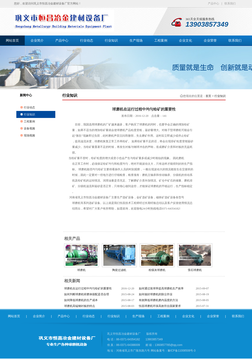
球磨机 (81, 270)
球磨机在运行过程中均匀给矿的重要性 (88, 288)
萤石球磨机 (195, 270)
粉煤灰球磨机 (157, 270)
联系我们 (230, 3)
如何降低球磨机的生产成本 (81, 300)
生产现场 (136, 40)
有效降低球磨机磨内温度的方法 (158, 300)
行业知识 (111, 40)
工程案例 (160, 40)
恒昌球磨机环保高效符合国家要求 (160, 306)
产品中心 (213, 3)
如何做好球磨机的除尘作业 (155, 294)
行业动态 (86, 40)
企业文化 (185, 40)
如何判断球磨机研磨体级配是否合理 (86, 294)
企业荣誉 (210, 40)
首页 (208, 96)
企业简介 (37, 40)
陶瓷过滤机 (119, 270)
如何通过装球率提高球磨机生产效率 (161, 288)
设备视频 (29, 128)
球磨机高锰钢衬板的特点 (79, 306)
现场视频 (29, 135)
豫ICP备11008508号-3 (182, 350)
